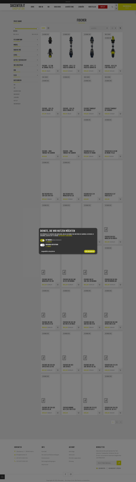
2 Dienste (49, 242)
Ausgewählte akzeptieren (48, 251)
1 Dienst (48, 246)
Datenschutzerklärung (65, 235)
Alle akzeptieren (89, 251)
